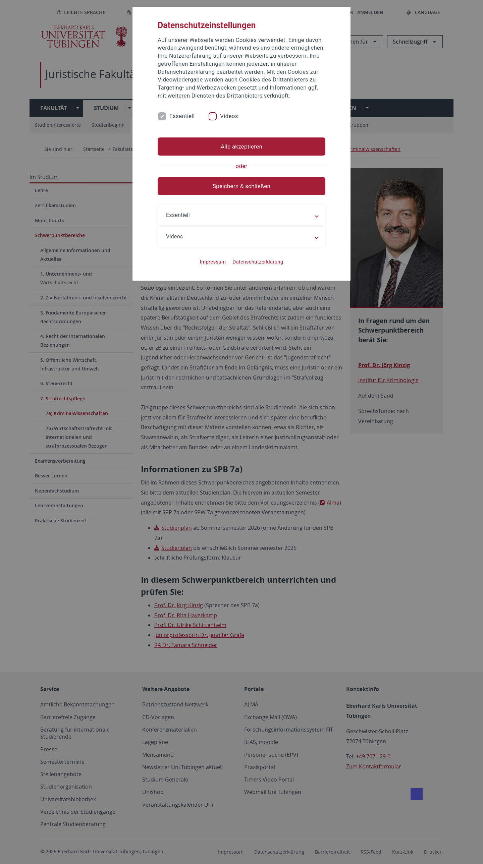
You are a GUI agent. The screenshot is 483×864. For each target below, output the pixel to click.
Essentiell (182, 116)
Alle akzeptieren (241, 146)
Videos (229, 116)
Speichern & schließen (241, 186)
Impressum (213, 262)
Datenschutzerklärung (257, 262)
